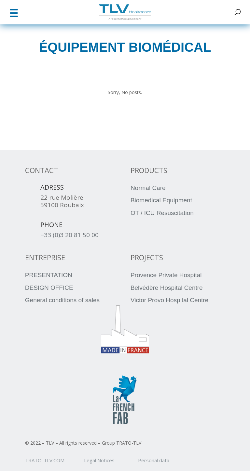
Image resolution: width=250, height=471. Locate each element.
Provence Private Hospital (166, 275)
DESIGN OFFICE (49, 287)
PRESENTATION (48, 275)
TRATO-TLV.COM (54, 460)
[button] (13, 12)
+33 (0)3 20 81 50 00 (69, 235)
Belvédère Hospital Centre (167, 287)
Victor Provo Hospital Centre (169, 300)
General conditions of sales (62, 300)
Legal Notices (110, 460)
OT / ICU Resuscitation (162, 212)
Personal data (153, 460)
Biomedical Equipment (161, 200)
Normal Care (148, 187)
